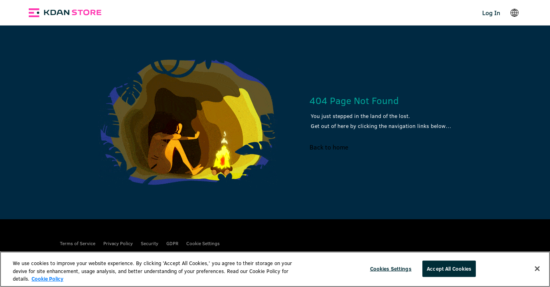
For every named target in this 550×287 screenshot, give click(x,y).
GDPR (172, 243)
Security (149, 243)
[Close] (537, 268)
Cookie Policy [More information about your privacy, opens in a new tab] (47, 278)
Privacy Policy (118, 243)
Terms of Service (77, 243)
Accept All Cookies (449, 268)
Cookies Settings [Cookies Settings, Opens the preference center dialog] (391, 268)
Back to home (328, 147)
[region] (275, 269)
